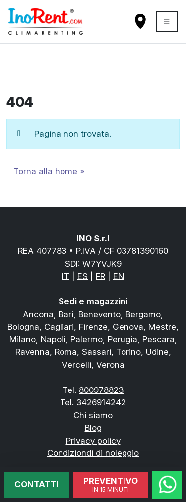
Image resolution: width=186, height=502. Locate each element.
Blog (93, 428)
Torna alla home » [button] (49, 171)
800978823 (101, 390)
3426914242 (101, 402)
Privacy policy (93, 441)
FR (100, 276)
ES (82, 276)
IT (65, 276)
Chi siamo (93, 415)
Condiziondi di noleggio (93, 453)
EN (118, 276)
